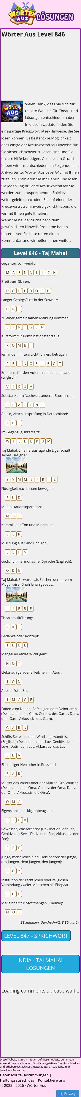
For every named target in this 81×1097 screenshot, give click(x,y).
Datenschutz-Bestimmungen (24, 1074)
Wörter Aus (36, 1085)
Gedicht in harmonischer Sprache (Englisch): (36, 561)
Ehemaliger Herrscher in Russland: (29, 764)
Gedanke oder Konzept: (20, 636)
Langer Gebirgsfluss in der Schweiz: (29, 299)
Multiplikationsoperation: (21, 506)
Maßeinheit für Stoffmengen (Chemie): (32, 903)
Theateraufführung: (17, 617)
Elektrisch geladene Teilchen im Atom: (31, 672)
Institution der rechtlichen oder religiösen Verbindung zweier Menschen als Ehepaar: (35, 882)
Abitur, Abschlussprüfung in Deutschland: (34, 413)
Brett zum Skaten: (15, 281)
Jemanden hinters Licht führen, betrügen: (34, 354)
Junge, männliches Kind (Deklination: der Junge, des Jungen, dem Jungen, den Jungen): (39, 859)
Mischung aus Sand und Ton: (24, 543)
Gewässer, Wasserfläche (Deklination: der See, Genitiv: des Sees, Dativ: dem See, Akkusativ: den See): (40, 834)
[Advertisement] (33, 68)
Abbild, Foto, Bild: (15, 690)
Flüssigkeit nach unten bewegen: (27, 488)
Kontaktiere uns (51, 1080)
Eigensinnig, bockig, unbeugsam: (27, 810)
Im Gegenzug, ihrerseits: (20, 432)
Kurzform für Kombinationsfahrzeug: (30, 336)
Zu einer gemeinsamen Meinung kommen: (35, 318)
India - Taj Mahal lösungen (40, 963)
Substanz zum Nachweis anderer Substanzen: (38, 395)
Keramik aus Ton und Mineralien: (27, 524)
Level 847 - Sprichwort (36, 935)
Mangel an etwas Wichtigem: (24, 654)
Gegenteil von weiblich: (19, 263)
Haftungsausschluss (17, 1080)
